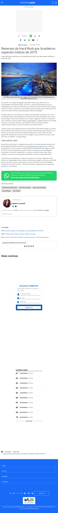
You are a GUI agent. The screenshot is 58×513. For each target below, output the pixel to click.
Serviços (4, 471)
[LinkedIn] (13, 206)
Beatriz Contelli (22, 45)
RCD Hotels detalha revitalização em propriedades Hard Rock (22, 231)
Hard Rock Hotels (25, 188)
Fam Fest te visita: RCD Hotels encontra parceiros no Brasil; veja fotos (25, 237)
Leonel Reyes (31, 121)
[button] (20, 40)
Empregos (4, 476)
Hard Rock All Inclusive (9, 188)
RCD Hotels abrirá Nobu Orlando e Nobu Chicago (18, 234)
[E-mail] (16, 206)
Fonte (25, 36)
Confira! (46, 210)
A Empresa (5, 481)
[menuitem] (29, 465)
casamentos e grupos (35, 146)
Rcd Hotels (16, 191)
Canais (4, 465)
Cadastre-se (29, 307)
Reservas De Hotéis (39, 188)
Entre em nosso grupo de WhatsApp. (25, 177)
